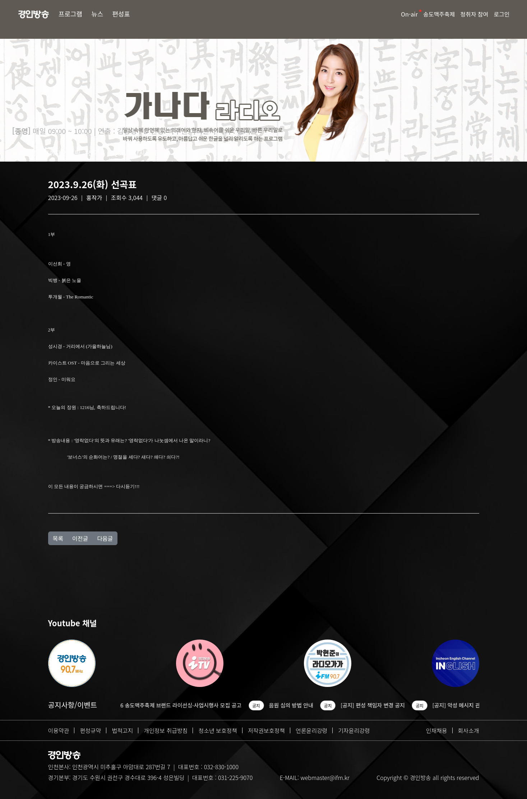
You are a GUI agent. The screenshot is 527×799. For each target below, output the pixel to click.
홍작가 (94, 197)
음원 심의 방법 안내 (296, 705)
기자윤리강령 (354, 730)
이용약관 (58, 730)
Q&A (119, 152)
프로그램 (70, 13)
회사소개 (468, 730)
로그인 (501, 14)
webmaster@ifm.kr (324, 777)
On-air (409, 14)
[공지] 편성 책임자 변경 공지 (377, 705)
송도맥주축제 (439, 14)
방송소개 (24, 152)
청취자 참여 (474, 14)
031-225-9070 (235, 777)
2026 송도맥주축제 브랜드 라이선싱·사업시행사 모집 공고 (181, 705)
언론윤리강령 (311, 730)
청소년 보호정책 (217, 730)
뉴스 (97, 13)
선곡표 (97, 152)
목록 (58, 538)
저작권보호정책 (266, 730)
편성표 (121, 13)
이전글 (80, 538)
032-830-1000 (221, 766)
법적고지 (122, 730)
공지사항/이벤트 (72, 705)
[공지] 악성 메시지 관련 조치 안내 (475, 705)
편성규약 (90, 730)
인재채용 (436, 730)
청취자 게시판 (61, 152)
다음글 (105, 538)
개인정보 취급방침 (166, 730)
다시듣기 (145, 152)
